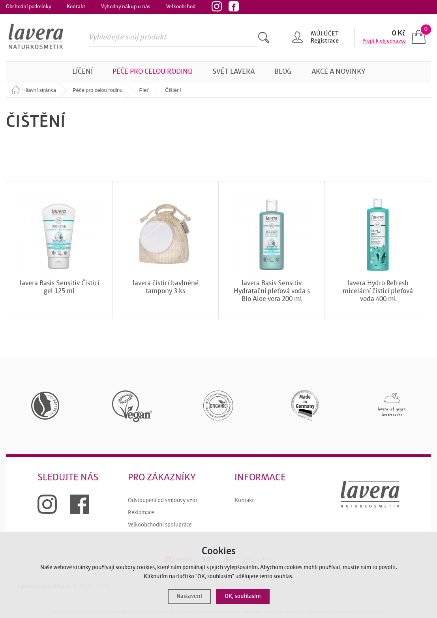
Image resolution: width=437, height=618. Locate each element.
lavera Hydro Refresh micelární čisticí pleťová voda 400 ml (378, 291)
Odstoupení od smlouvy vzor (162, 501)
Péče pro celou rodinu (153, 72)
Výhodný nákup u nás (125, 6)
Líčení (82, 72)
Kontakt (76, 6)
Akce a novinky (338, 72)
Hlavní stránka (39, 90)
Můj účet (324, 34)
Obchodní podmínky (28, 6)
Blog (283, 72)
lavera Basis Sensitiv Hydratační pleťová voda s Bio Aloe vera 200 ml (272, 291)
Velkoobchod (180, 6)
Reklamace (141, 513)
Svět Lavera (233, 72)
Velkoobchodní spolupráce (159, 525)
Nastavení (189, 596)
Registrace (325, 41)
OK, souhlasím (243, 596)
